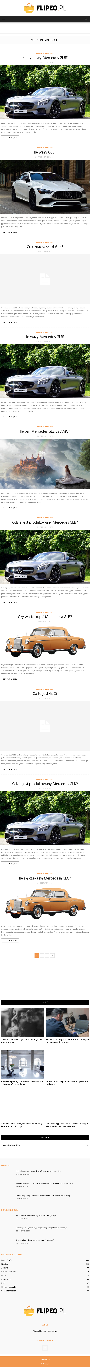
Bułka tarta (5, 1279)
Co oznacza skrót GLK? (45, 247)
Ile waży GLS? (45, 152)
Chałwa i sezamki (8, 1287)
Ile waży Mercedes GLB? (45, 337)
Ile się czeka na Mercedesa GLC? (45, 878)
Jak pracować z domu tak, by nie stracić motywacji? (36, 1215)
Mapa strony (45, 1359)
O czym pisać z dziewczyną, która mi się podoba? (35, 1240)
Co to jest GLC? (45, 694)
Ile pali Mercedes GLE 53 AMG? (45, 432)
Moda (3, 1275)
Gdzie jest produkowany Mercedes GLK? (45, 784)
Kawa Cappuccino (8, 1271)
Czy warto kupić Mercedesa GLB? (45, 617)
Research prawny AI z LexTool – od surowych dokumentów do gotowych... (44, 1183)
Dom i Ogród (6, 1260)
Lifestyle (4, 1264)
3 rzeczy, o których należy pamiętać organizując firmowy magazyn (41, 1227)
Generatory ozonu (8, 1291)
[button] (86, 19)
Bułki (3, 1283)
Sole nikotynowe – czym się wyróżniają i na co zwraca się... (38, 1171)
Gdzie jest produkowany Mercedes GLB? (45, 523)
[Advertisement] (45, 29)
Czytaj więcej (10, 138)
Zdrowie (4, 1268)
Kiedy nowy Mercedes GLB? (45, 58)
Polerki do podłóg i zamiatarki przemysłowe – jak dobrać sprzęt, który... (43, 1195)
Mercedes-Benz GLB (44, 53)
